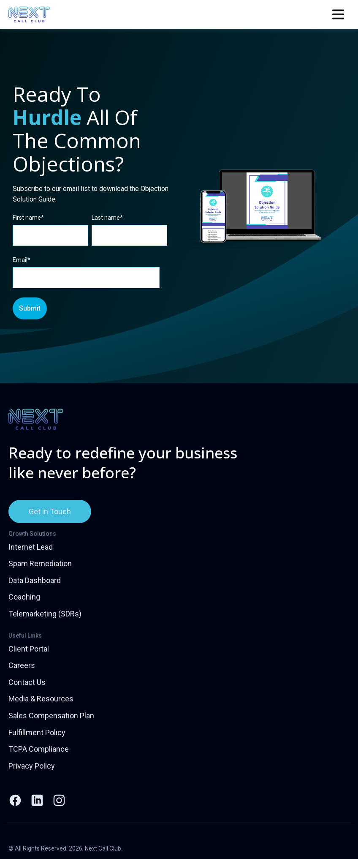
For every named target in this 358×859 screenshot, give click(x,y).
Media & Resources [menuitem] (40, 698)
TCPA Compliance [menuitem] (38, 748)
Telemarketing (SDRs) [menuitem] (44, 613)
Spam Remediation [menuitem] (40, 563)
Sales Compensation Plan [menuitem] (51, 715)
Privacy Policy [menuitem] (31, 765)
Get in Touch (50, 511)
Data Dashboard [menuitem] (34, 580)
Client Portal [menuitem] (28, 648)
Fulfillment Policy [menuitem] (36, 732)
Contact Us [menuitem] (27, 682)
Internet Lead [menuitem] (30, 547)
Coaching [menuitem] (24, 596)
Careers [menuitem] (21, 665)
